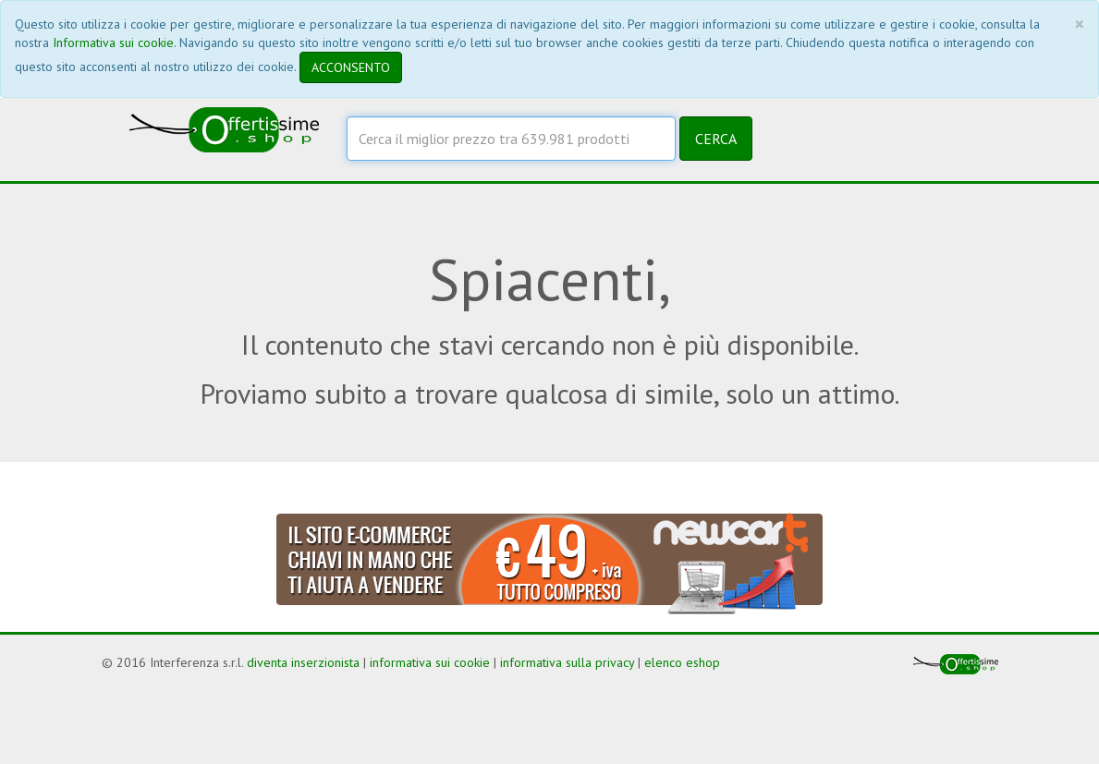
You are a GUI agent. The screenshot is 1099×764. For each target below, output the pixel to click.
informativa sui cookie (430, 662)
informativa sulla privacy (567, 662)
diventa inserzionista (303, 662)
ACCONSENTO (350, 67)
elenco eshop (682, 662)
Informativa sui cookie (113, 42)
